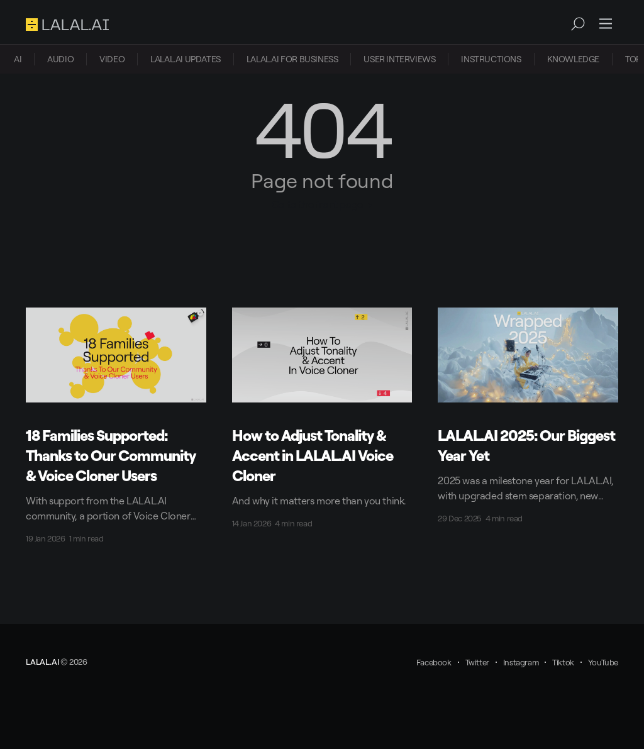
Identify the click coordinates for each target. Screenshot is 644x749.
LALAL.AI (42, 662)
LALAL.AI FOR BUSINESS (292, 58)
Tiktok (563, 662)
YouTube (603, 662)
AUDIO (60, 58)
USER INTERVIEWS (399, 58)
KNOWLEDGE (573, 58)
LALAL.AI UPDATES (185, 58)
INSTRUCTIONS (491, 58)
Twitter (477, 662)
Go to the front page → (322, 204)
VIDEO (112, 58)
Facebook (434, 662)
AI (17, 58)
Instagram (520, 662)
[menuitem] (17, 59)
